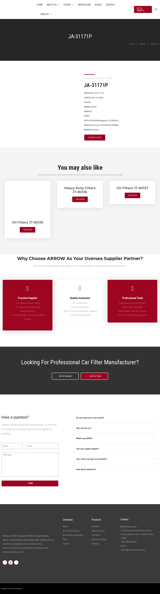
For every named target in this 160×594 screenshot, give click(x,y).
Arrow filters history (71, 531)
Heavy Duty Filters (99, 539)
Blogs (98, 4)
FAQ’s (65, 539)
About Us (53, 4)
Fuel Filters (96, 535)
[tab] (115, 417)
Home (40, 4)
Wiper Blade (84, 4)
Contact (110, 4)
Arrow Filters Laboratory (73, 535)
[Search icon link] (156, 9)
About (65, 526)
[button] (94, 137)
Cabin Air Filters (98, 531)
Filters (69, 4)
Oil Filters (95, 544)
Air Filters (96, 526)
